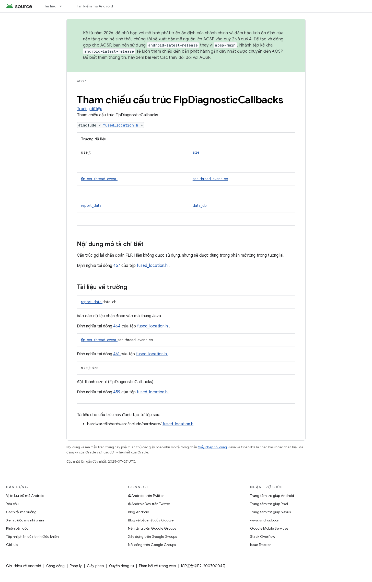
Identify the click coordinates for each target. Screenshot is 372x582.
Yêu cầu (12, 503)
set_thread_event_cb (210, 179)
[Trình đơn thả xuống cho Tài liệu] (63, 6)
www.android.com (265, 520)
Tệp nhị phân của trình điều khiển (32, 536)
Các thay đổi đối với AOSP (185, 57)
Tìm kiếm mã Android (94, 6)
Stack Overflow (262, 536)
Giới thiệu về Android (23, 566)
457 (117, 265)
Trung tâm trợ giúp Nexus (270, 512)
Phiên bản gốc (17, 528)
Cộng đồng (55, 566)
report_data (91, 205)
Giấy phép (95, 566)
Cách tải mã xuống (21, 512)
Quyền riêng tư (121, 566)
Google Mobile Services (269, 528)
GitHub (12, 544)
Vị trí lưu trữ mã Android (25, 495)
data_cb (200, 205)
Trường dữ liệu (89, 108)
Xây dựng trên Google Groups (152, 536)
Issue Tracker (260, 544)
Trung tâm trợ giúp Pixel (269, 503)
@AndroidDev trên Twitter (149, 503)
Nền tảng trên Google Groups (152, 528)
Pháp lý (76, 566)
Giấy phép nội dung (212, 447)
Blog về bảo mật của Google (150, 520)
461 (117, 354)
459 (117, 392)
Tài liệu (50, 6)
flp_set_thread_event (99, 179)
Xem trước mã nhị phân (25, 520)
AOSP (81, 81)
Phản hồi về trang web (157, 566)
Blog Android (138, 512)
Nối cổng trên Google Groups (152, 544)
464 (117, 326)
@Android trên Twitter (146, 495)
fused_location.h (122, 125)
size (196, 152)
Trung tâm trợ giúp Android (272, 495)
